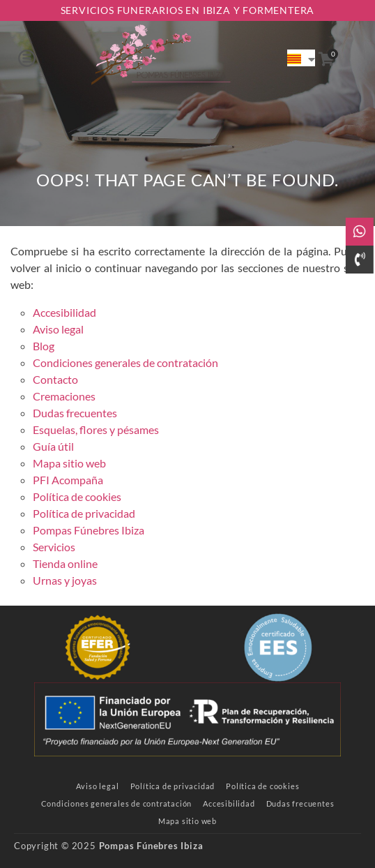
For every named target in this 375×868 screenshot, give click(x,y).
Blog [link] (43, 345)
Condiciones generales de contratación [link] (125, 362)
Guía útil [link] (53, 446)
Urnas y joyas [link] (65, 580)
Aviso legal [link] (58, 329)
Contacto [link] (55, 379)
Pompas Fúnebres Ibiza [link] (88, 530)
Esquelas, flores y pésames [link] (96, 429)
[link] (161, 57)
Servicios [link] (54, 546)
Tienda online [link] (65, 563)
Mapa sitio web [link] (69, 463)
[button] (27, 58)
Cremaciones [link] (64, 396)
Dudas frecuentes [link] (75, 412)
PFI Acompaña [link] (68, 479)
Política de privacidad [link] (84, 513)
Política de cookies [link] (77, 496)
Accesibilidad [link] (64, 312)
